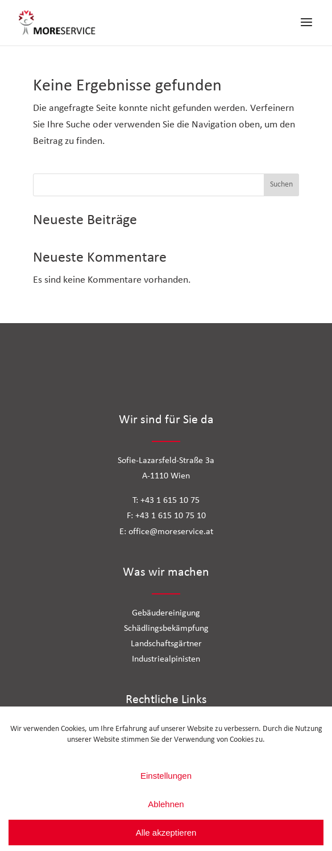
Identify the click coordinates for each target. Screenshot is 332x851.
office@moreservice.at (170, 531)
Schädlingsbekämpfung (166, 628)
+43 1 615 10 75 (170, 500)
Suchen (281, 184)
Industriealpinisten (166, 659)
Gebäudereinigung (166, 613)
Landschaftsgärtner (166, 643)
